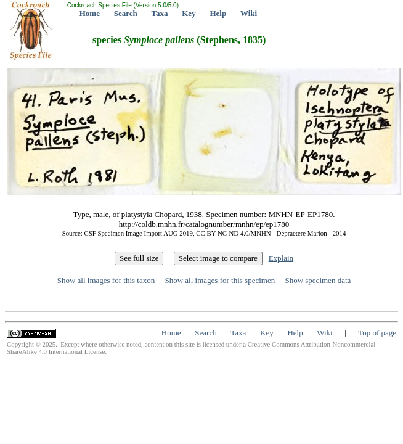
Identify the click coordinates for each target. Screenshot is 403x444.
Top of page (377, 332)
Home (89, 13)
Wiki (248, 13)
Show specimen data (318, 280)
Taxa (160, 13)
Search (125, 13)
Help (218, 13)
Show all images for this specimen (220, 280)
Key (188, 13)
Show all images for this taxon (106, 280)
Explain (281, 258)
